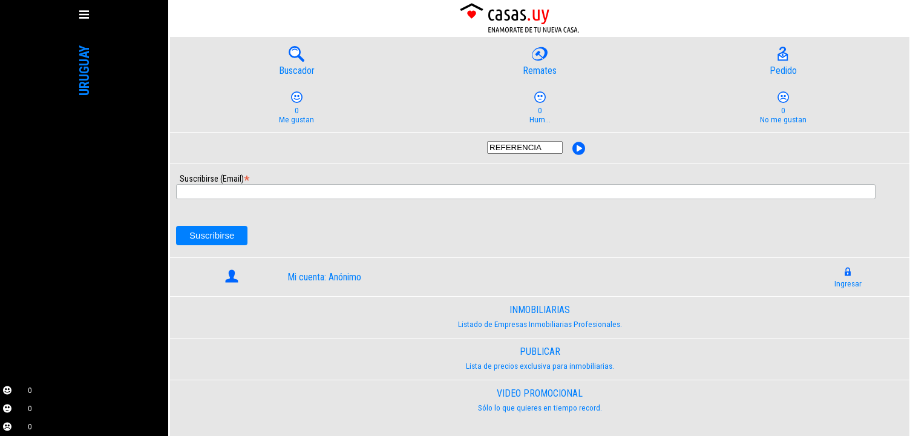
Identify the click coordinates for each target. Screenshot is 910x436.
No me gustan (783, 110)
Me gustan (296, 110)
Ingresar (848, 279)
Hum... (539, 110)
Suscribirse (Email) (184, 177)
